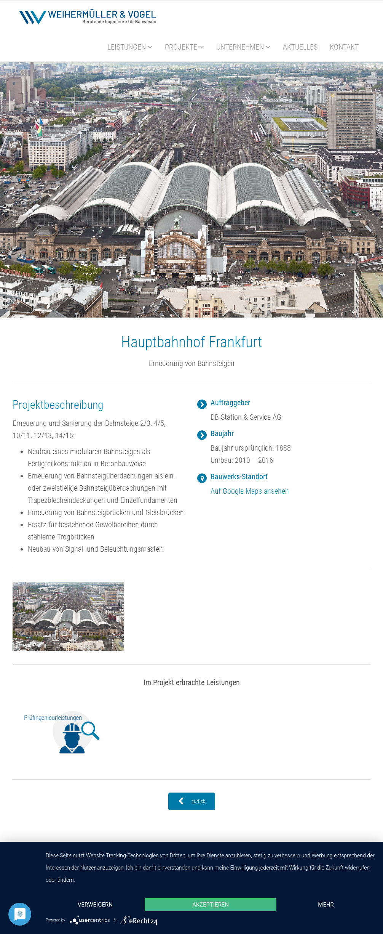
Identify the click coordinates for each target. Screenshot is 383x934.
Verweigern (95, 904)
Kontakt (344, 46)
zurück (191, 801)
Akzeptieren (210, 904)
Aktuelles (300, 46)
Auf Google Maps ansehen (250, 491)
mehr (326, 904)
